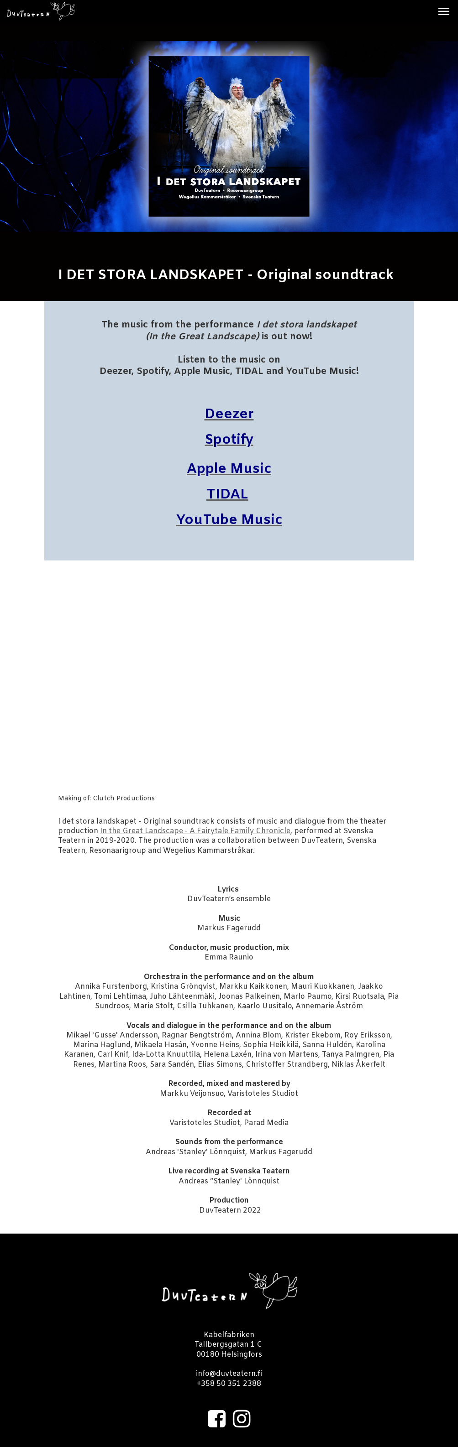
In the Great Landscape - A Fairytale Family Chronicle (195, 831)
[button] (444, 11)
